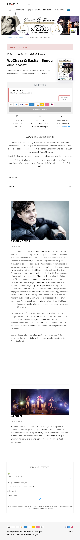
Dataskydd (38, 532)
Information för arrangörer (30, 535)
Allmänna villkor (28, 532)
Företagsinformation (14, 532)
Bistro (11, 186)
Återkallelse (11, 535)
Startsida (9, 38)
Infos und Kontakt (62, 126)
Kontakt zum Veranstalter (64, 479)
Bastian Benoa (20, 241)
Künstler (13, 177)
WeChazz (16, 416)
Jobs (18, 535)
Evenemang (19, 38)
